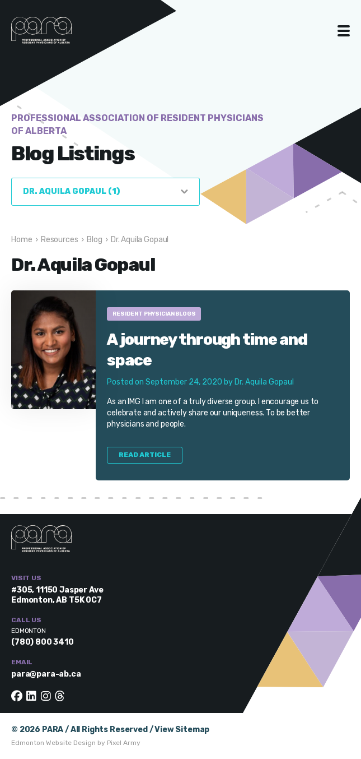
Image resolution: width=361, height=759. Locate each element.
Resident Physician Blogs (153, 314)
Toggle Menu (343, 30)
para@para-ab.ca (46, 674)
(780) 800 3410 (42, 642)
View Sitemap (181, 729)
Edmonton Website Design (53, 743)
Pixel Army (123, 743)
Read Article (145, 455)
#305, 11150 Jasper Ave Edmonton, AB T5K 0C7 (57, 595)
